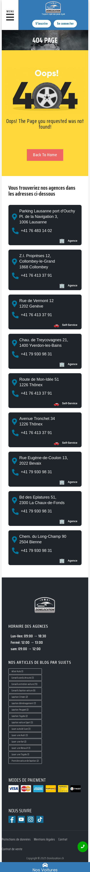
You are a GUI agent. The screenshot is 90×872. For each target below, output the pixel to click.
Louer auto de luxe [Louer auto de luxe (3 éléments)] (21, 729)
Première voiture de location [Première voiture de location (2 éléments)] (25, 761)
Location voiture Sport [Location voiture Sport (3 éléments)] (22, 722)
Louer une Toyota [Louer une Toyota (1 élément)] (20, 754)
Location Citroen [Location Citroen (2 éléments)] (20, 697)
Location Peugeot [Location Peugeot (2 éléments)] (20, 710)
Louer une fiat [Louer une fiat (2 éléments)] (19, 742)
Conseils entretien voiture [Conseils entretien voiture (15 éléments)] (24, 684)
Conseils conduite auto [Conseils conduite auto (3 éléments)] (23, 678)
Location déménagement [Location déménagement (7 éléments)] (24, 703)
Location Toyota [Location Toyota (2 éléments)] (20, 716)
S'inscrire (41, 23)
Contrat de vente (12, 849)
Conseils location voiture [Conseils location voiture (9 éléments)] (23, 690)
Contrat (62, 839)
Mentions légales (44, 839)
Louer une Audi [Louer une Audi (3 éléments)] (20, 735)
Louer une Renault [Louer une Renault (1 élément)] (21, 748)
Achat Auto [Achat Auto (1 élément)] (17, 671)
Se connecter (65, 23)
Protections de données (16, 839)
